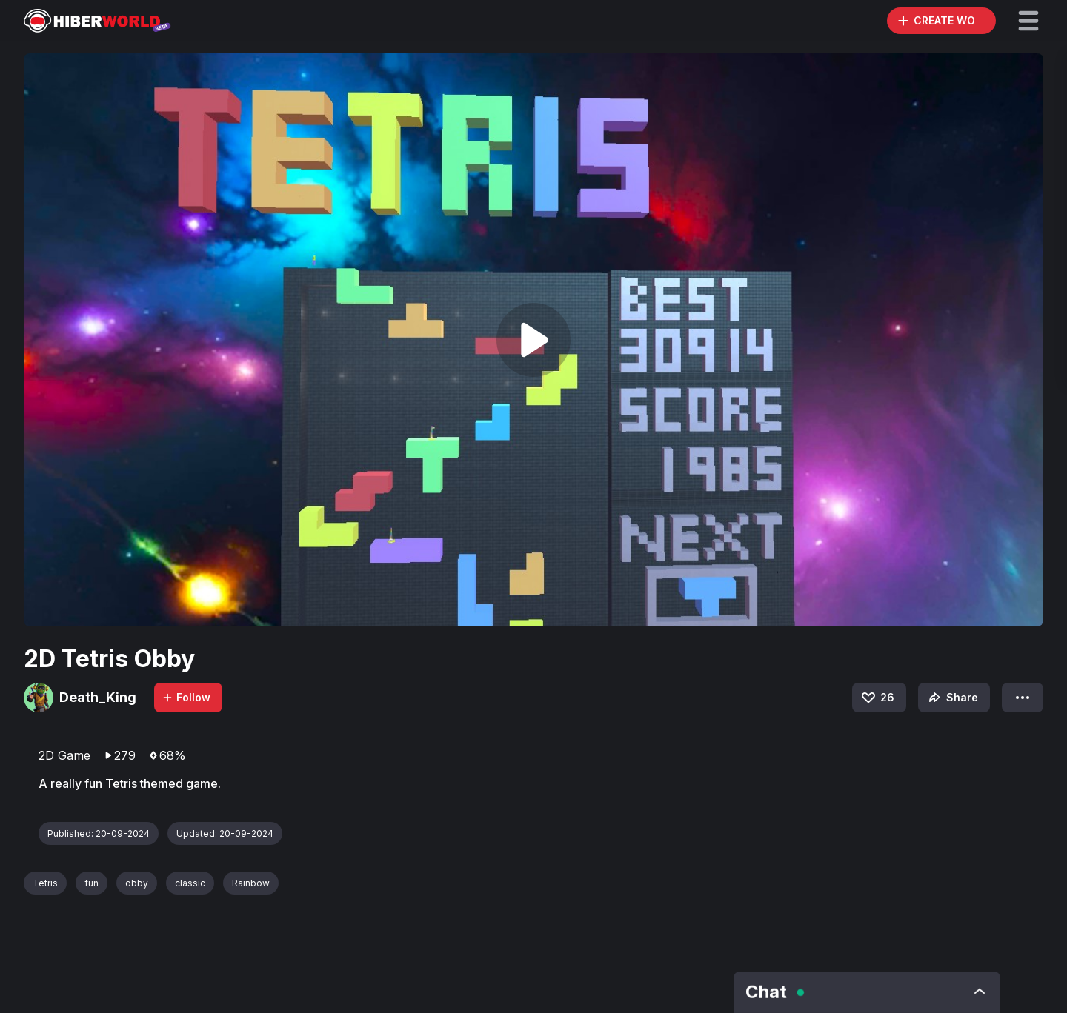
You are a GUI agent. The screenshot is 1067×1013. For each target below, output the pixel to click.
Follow (186, 697)
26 (877, 697)
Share (951, 697)
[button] (1028, 21)
